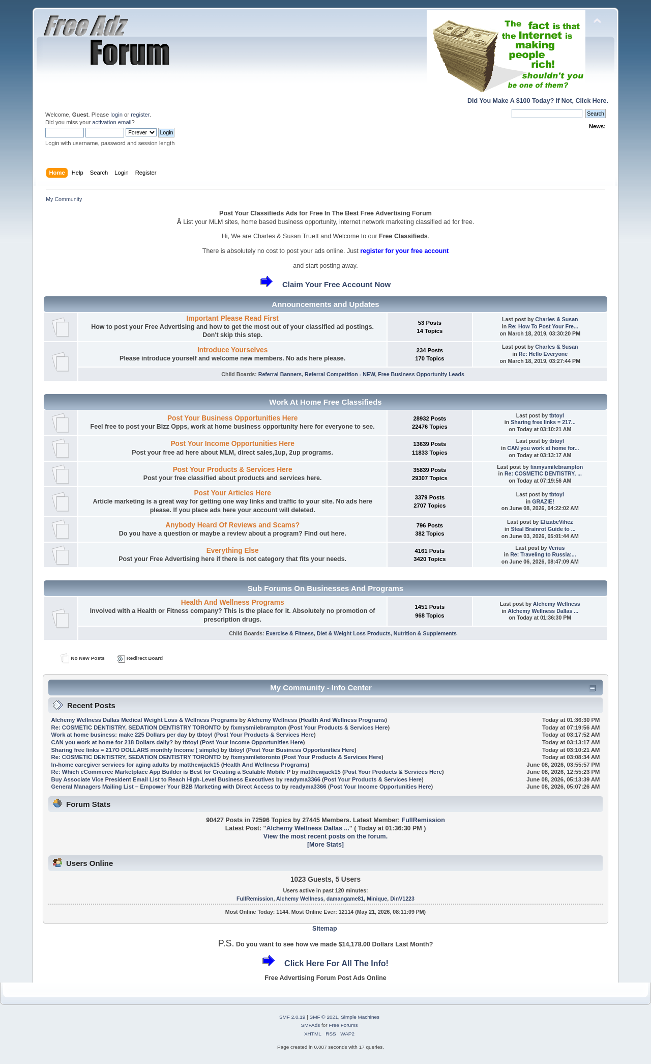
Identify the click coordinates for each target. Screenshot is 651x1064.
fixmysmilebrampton (556, 467)
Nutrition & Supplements (425, 633)
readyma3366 (302, 779)
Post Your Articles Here (232, 493)
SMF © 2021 (324, 1017)
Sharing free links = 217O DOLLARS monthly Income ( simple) (135, 750)
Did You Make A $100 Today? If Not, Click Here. (537, 100)
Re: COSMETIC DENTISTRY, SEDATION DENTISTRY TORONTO (136, 727)
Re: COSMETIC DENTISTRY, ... (543, 473)
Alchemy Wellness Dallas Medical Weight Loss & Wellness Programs (144, 720)
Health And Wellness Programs (232, 602)
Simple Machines (360, 1017)
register (140, 114)
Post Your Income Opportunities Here (232, 443)
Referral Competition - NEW (340, 374)
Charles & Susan (556, 319)
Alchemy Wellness (556, 604)
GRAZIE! (543, 501)
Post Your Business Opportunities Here (232, 418)
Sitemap (324, 928)
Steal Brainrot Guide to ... (543, 529)
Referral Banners (280, 374)
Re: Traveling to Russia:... (543, 554)
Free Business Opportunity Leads (421, 374)
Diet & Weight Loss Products (354, 633)
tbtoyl (556, 415)
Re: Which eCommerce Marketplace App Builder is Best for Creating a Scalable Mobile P (170, 772)
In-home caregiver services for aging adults (110, 765)
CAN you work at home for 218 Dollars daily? (112, 742)
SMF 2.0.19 (292, 1017)
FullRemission (423, 820)
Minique (377, 898)
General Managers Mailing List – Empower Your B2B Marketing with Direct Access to (166, 786)
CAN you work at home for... (543, 448)
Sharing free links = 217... (543, 422)
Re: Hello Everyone (543, 354)
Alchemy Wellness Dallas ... (543, 611)
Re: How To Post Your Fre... (543, 326)
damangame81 (345, 898)
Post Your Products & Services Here (232, 469)
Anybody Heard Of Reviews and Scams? (232, 525)
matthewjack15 (199, 765)
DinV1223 (402, 898)
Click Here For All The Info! (336, 963)
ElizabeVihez (556, 522)
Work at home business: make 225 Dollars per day (119, 735)
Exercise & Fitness (290, 633)
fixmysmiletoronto (255, 757)
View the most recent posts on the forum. (325, 836)
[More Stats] (325, 844)
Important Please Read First (232, 318)
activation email (111, 122)
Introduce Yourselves (232, 350)
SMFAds (310, 1025)
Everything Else (232, 550)
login (116, 114)
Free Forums (343, 1025)
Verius (557, 548)
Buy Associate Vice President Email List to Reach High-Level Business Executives (163, 779)
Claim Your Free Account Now (336, 284)
